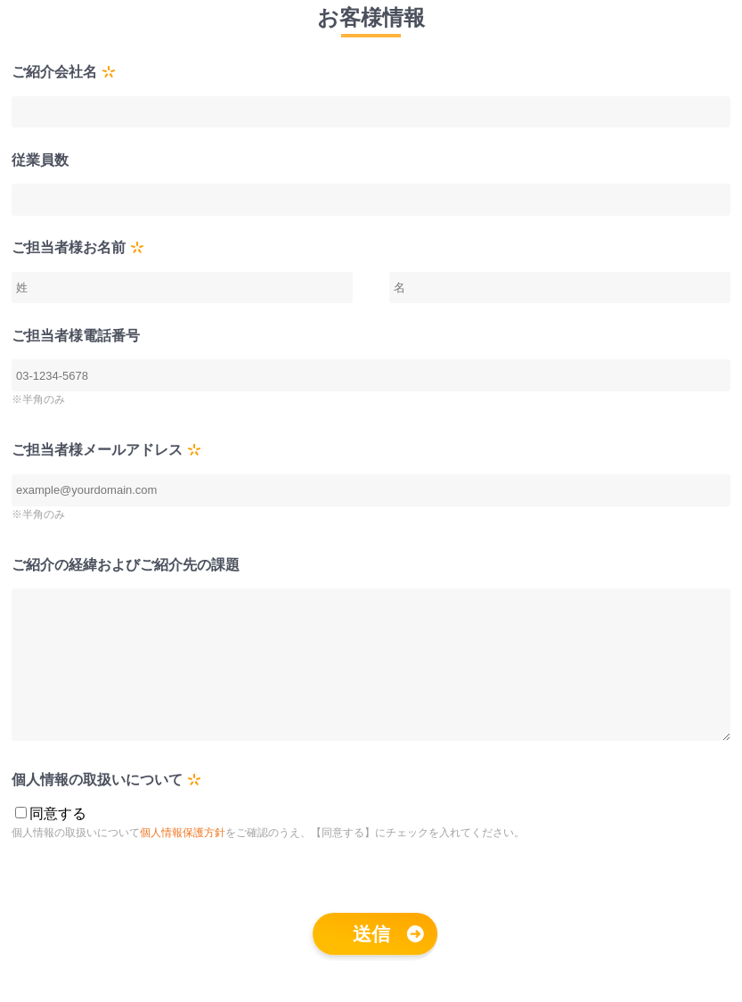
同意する (57, 840)
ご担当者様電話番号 (76, 335)
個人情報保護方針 (182, 859)
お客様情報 (371, 17)
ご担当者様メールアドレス (97, 449)
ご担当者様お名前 (69, 247)
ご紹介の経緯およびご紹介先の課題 (126, 564)
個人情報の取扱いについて (97, 806)
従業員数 (40, 160)
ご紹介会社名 (54, 71)
